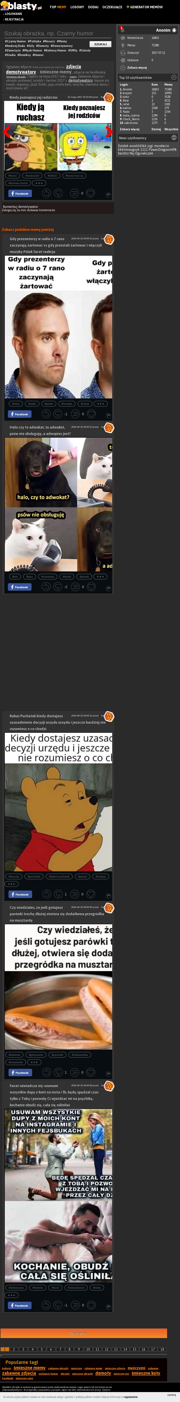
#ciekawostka (80, 1055)
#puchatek (34, 876)
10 (88, 1349)
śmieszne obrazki (16, 76)
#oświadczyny (76, 1287)
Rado (126, 111)
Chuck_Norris (131, 119)
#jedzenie (14, 1055)
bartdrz (123, 153)
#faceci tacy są (74, 175)
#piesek (84, 576)
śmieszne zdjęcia (115, 1368)
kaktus (127, 108)
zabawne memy (93, 1368)
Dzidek (123, 146)
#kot (15, 576)
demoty (103, 1373)
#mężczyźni (32, 175)
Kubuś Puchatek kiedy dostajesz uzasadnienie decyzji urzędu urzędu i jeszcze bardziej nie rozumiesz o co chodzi (58, 722)
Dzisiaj (156, 129)
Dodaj (93, 7)
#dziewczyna (16, 1287)
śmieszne (76, 1368)
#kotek (67, 576)
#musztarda (16, 1062)
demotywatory (80, 80)
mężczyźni (136, 1368)
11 (97, 1349)
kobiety (6, 1368)
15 (134, 1349)
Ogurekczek (144, 153)
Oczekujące (112, 7)
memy (73, 76)
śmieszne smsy (24, 1378)
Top (58, 7)
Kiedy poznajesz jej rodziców (33, 97)
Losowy (77, 7)
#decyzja (14, 876)
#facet (55, 1287)
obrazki (65, 1373)
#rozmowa (47, 576)
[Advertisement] (58, 624)
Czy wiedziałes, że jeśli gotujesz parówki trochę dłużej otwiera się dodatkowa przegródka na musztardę (57, 913)
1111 (144, 149)
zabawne (153, 1368)
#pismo (82, 876)
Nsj (132, 153)
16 (144, 1349)
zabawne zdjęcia (19, 1373)
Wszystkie (171, 129)
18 (162, 1349)
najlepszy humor (48, 1373)
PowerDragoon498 (162, 149)
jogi (150, 146)
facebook (7, 1378)
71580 (155, 45)
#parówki (57, 1055)
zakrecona (131, 123)
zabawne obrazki (58, 1368)
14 (125, 1349)
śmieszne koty (146, 1373)
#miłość (52, 175)
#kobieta (38, 1287)
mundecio (161, 146)
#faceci (13, 175)
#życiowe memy (18, 183)
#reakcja (101, 876)
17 (153, 1349)
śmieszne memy (30, 1367)
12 (107, 1349)
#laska (97, 1287)
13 (116, 1349)
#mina (15, 404)
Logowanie (13, 14)
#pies (29, 576)
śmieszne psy (121, 1373)
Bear (126, 100)
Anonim (127, 89)
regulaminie (131, 1397)
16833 (155, 38)
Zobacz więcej (137, 67)
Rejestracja (14, 19)
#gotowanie (36, 1055)
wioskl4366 (138, 146)
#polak (49, 404)
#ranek (85, 404)
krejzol (127, 93)
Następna (108, 121)
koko (126, 96)
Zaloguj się (9, 210)
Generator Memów (144, 7)
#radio (32, 404)
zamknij (171, 1395)
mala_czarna (131, 115)
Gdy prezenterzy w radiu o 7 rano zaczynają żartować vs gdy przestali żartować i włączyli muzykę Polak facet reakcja (56, 245)
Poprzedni (8, 121)
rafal (126, 104)
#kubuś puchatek (59, 876)
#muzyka (67, 404)
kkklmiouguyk (129, 149)
